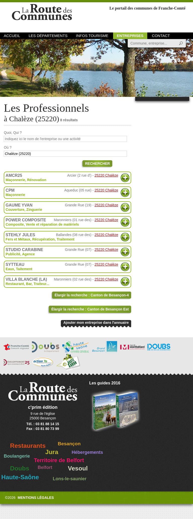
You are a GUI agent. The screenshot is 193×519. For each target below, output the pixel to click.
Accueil (12, 35)
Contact (161, 35)
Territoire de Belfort (59, 460)
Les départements (48, 35)
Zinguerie (34, 210)
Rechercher (97, 164)
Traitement (65, 239)
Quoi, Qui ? (13, 133)
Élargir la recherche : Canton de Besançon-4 (92, 295)
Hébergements (87, 452)
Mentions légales (36, 498)
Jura (51, 452)
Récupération (43, 239)
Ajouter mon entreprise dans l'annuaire (96, 323)
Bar (29, 284)
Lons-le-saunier (69, 478)
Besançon (69, 443)
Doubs (19, 468)
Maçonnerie (15, 180)
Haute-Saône (20, 477)
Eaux (10, 269)
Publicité (13, 254)
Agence (28, 254)
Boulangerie (17, 456)
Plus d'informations (125, 177)
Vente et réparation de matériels (52, 224)
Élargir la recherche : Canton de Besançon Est (90, 309)
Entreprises (130, 35)
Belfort (45, 467)
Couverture (15, 210)
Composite (15, 224)
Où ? (7, 147)
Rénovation (36, 180)
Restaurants (28, 445)
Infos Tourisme (92, 35)
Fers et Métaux (18, 239)
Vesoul (78, 468)
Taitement (24, 269)
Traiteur (40, 284)
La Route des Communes (42, 16)
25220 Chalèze (106, 175)
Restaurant (15, 284)
